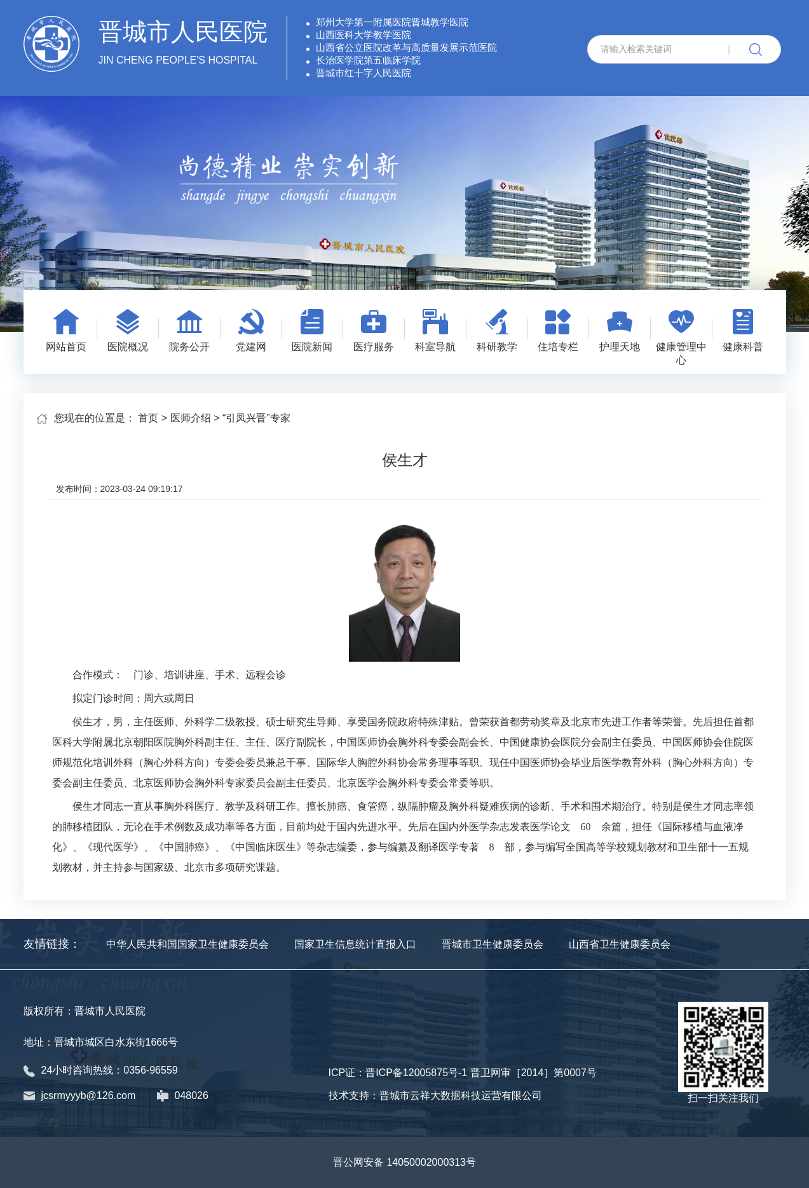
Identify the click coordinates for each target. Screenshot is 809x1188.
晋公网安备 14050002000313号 (404, 1162)
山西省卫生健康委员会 (619, 944)
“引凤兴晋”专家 (256, 418)
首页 (148, 418)
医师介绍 (190, 418)
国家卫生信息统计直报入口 (355, 944)
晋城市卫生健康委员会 (492, 944)
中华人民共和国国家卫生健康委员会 (187, 944)
